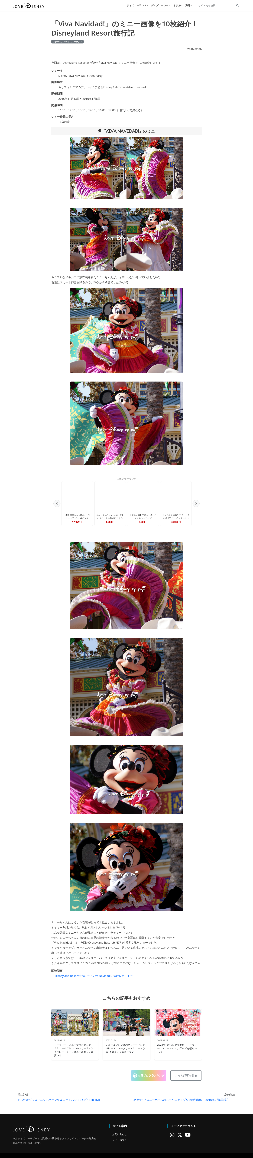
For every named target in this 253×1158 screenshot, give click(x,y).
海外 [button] (187, 5)
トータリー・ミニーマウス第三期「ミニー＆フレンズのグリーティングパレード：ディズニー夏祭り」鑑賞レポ (73, 1045)
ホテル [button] (177, 5)
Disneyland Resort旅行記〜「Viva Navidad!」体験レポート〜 (94, 970)
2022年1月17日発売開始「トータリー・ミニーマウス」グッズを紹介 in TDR (177, 1043)
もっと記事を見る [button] (186, 1070)
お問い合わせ (119, 1128)
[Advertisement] (126, 498)
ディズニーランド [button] (136, 5)
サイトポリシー (120, 1134)
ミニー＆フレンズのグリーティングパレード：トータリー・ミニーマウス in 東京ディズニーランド (125, 1043)
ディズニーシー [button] (159, 5)
